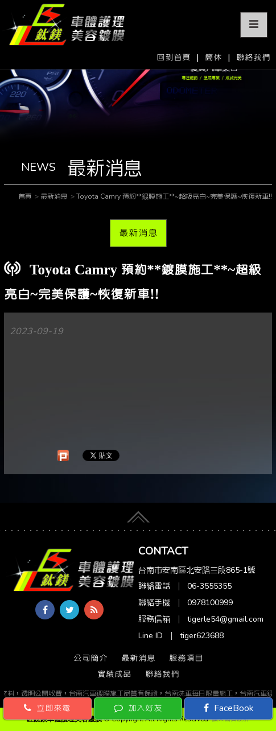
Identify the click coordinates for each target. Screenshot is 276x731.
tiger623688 (202, 635)
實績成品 (114, 674)
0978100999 (210, 602)
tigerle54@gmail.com (225, 619)
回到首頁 (173, 57)
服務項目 (186, 658)
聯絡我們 (253, 57)
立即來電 (47, 708)
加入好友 (138, 708)
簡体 (213, 57)
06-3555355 (209, 586)
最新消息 (138, 233)
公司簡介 (90, 658)
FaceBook (229, 708)
